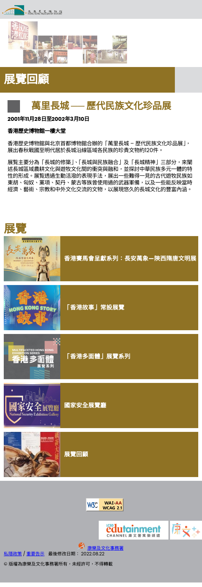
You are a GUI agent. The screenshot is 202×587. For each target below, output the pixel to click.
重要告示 (35, 553)
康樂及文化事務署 (105, 548)
